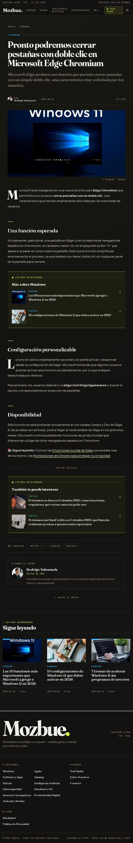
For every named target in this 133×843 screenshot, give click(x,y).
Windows (31, 10)
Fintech (7, 783)
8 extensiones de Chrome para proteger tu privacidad (72, 456)
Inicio (11, 27)
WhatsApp (71, 546)
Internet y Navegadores (17, 795)
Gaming (44, 10)
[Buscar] (127, 10)
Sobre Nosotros (79, 777)
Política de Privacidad (16, 824)
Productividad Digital (47, 795)
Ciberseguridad (81, 10)
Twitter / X (37, 546)
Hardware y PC (43, 789)
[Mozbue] (12, 10)
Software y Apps (13, 777)
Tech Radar (77, 771)
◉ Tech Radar (111, 10)
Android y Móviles (14, 801)
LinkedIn (55, 546)
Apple (37, 771)
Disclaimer (9, 818)
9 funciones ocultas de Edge (72, 450)
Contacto (75, 783)
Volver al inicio (66, 597)
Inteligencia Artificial (59, 10)
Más (97, 10)
